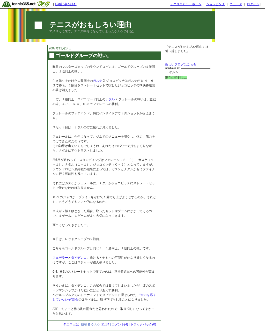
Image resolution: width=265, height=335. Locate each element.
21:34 (105, 324)
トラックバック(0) (143, 324)
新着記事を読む (66, 4)
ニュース (236, 4)
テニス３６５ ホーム (185, 4)
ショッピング (215, 4)
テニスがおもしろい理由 (90, 25)
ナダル (110, 99)
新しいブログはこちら (180, 64)
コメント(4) (120, 324)
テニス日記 (71, 324)
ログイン (253, 4)
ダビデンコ (79, 257)
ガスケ (97, 81)
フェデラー (60, 257)
